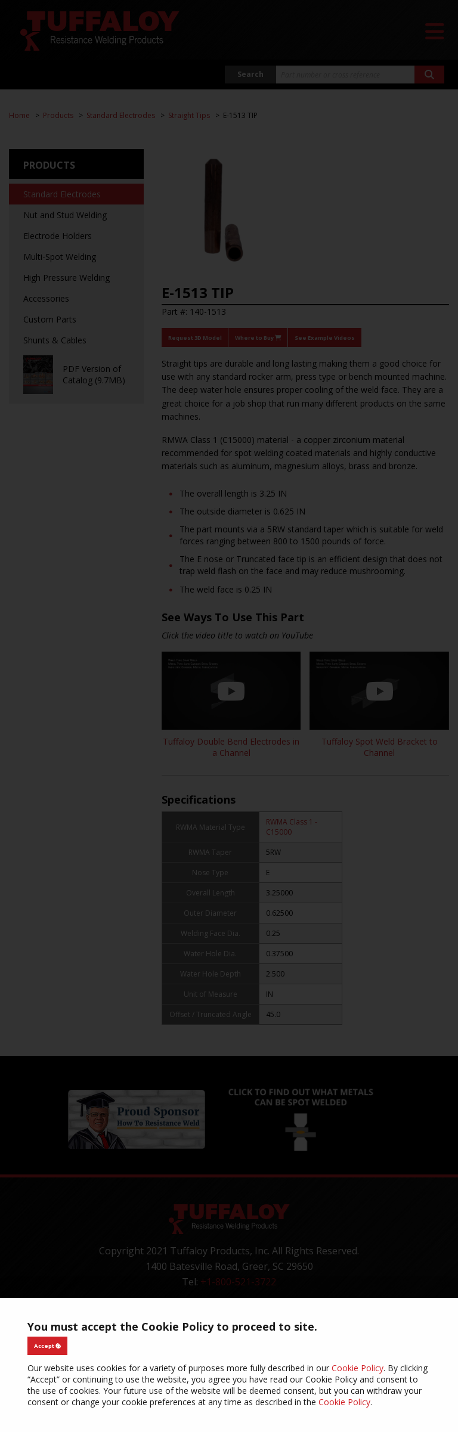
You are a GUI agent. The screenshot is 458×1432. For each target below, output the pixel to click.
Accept (47, 1346)
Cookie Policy (357, 1368)
